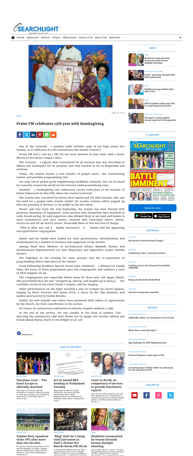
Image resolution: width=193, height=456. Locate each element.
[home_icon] (12, 37)
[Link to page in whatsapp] (46, 135)
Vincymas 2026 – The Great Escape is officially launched (31, 383)
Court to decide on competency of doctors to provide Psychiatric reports (107, 385)
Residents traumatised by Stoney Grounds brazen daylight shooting (106, 441)
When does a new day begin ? (143, 330)
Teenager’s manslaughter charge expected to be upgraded (160, 119)
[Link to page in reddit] (53, 135)
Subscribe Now (152, 208)
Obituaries (69, 37)
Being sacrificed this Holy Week (144, 280)
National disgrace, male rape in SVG (146, 355)
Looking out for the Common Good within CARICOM (149, 266)
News (20, 37)
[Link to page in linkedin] (33, 135)
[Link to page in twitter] (26, 135)
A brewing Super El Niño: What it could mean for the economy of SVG (151, 369)
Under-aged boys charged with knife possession (160, 76)
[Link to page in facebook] (20, 135)
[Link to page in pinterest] (40, 135)
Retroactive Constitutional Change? (146, 241)
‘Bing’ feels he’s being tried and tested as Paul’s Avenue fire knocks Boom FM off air (70, 441)
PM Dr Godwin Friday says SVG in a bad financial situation (160, 104)
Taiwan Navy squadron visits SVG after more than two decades (32, 440)
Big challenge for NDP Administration (148, 343)
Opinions (32, 37)
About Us (100, 37)
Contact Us (85, 37)
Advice (45, 37)
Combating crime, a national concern (147, 253)
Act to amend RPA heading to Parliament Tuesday (69, 383)
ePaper (56, 37)
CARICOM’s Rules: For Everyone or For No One (151, 318)
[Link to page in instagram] (158, 395)
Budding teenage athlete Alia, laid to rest (159, 90)
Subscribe (115, 37)
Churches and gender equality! (144, 292)
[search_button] (180, 37)
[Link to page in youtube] (134, 395)
